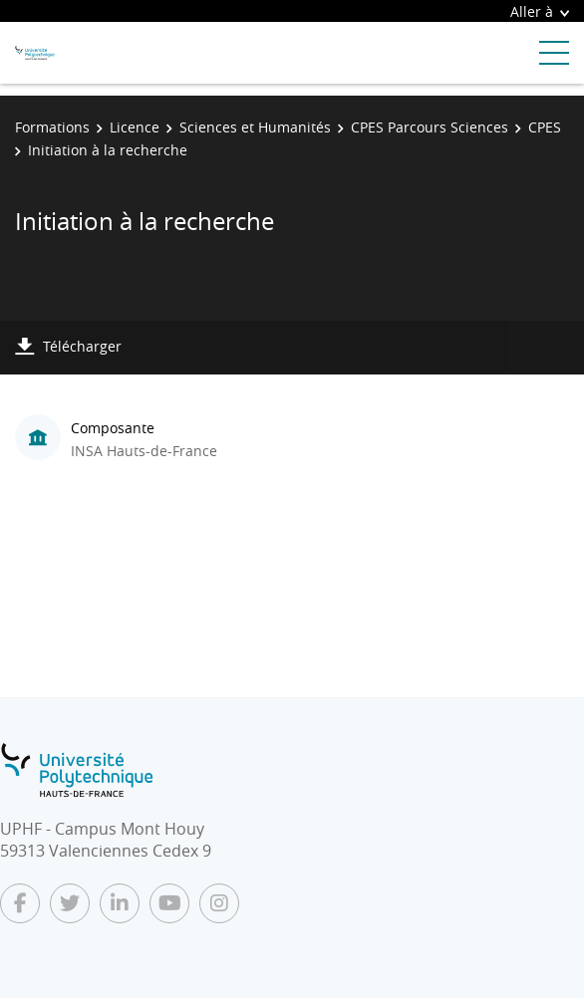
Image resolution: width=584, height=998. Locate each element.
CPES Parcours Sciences (429, 127)
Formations (52, 127)
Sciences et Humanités (255, 127)
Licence (134, 127)
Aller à (539, 11)
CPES (544, 127)
